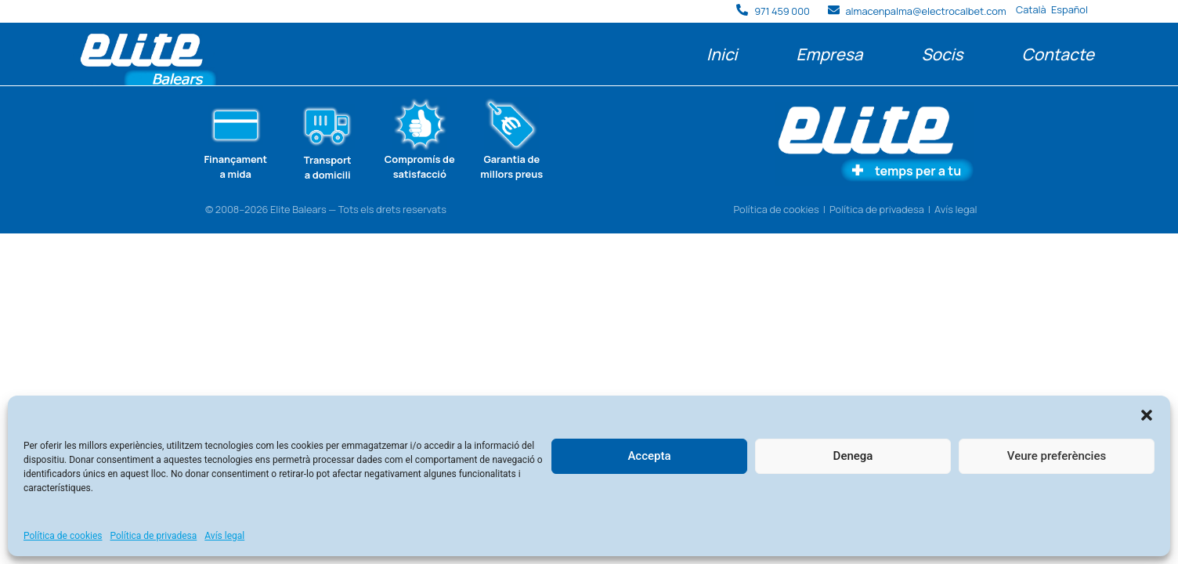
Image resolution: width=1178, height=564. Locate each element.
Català (1031, 9)
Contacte (1058, 54)
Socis (942, 54)
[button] (1147, 415)
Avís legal (224, 535)
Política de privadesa (153, 535)
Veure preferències (1056, 456)
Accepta (648, 456)
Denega (853, 456)
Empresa (829, 54)
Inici (721, 54)
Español (1069, 9)
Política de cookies (63, 535)
